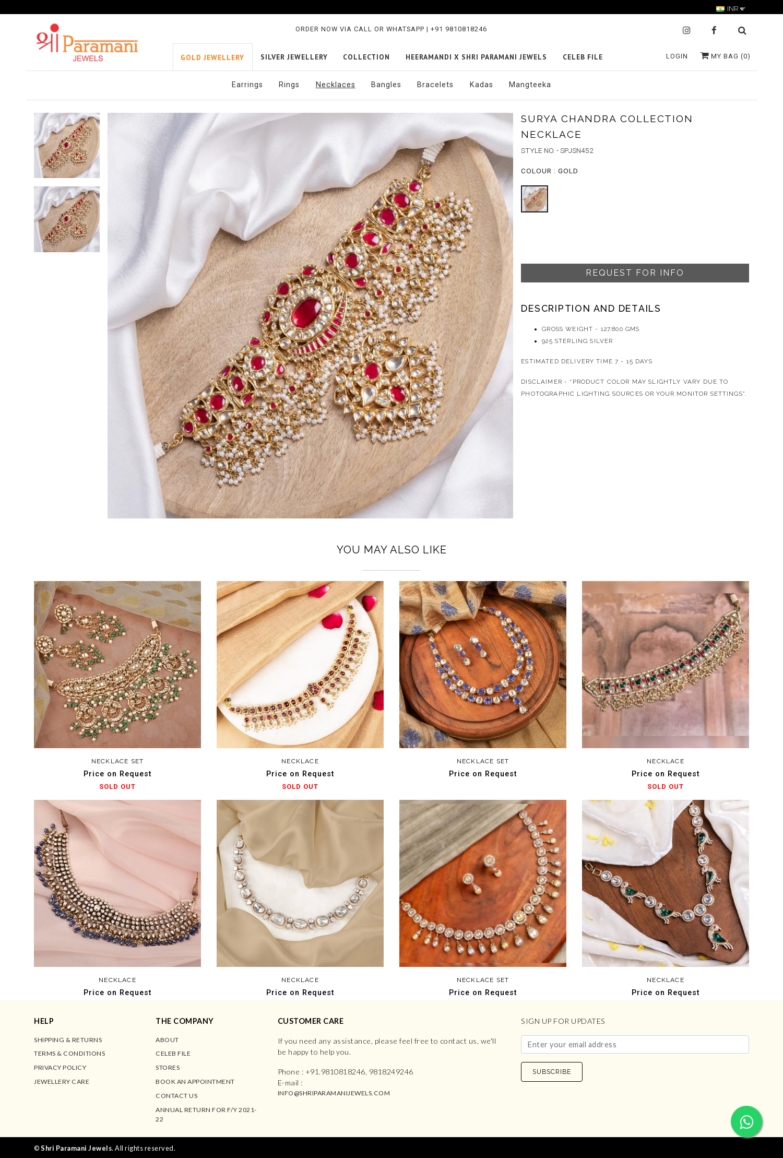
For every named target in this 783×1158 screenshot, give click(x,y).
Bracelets (435, 84)
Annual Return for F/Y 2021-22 (206, 1114)
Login (677, 56)
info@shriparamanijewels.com (334, 1093)
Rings (289, 84)
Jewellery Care (61, 1081)
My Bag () (726, 56)
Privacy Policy (60, 1067)
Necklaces (335, 84)
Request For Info (635, 273)
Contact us (176, 1096)
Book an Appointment (195, 1081)
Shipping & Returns (68, 1040)
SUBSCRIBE (551, 1072)
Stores (168, 1067)
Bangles (386, 84)
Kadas (481, 84)
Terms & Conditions (69, 1053)
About (167, 1040)
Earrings (247, 84)
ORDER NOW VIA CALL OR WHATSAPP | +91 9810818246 (391, 29)
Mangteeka (530, 84)
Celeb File (173, 1053)
